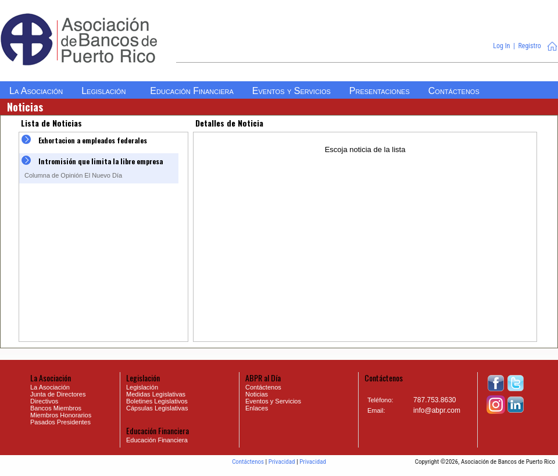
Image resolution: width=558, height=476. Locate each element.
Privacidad (282, 462)
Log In (501, 46)
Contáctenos (248, 462)
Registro (529, 46)
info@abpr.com (436, 410)
